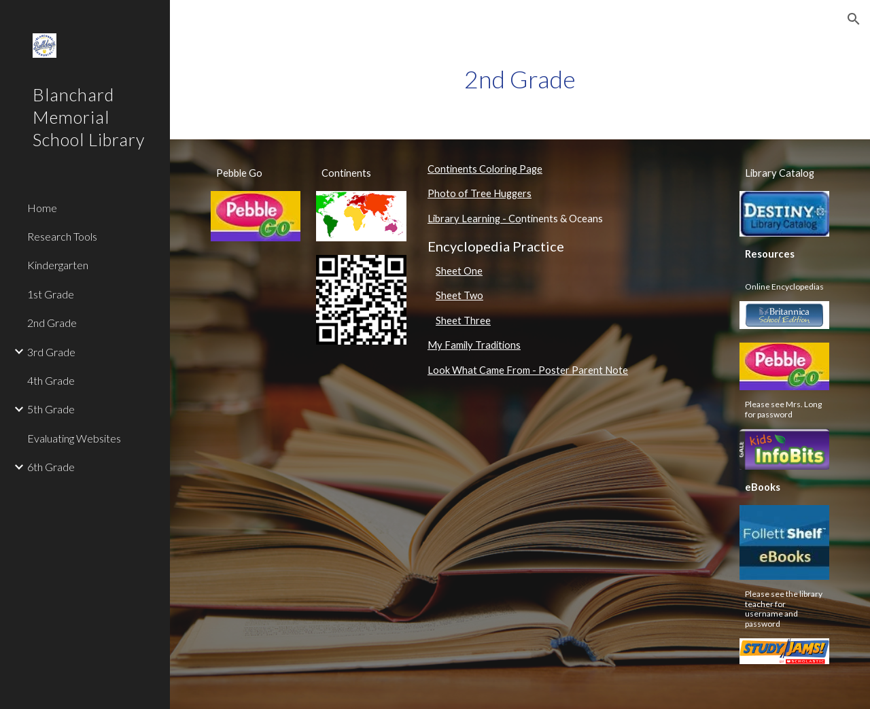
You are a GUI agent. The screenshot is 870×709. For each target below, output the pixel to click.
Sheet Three (463, 320)
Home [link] (42, 207)
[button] (853, 19)
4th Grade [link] (51, 380)
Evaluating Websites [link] (74, 438)
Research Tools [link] (62, 236)
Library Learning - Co (474, 218)
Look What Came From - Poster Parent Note (528, 370)
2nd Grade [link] (52, 322)
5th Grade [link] (51, 408)
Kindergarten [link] (57, 264)
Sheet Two (459, 295)
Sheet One (459, 271)
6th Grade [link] (51, 466)
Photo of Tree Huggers (480, 193)
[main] (519, 79)
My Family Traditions (474, 345)
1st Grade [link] (50, 294)
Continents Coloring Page (485, 169)
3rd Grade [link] (51, 351)
